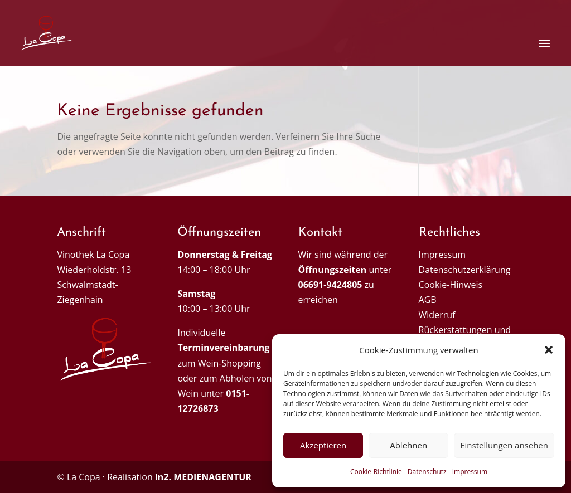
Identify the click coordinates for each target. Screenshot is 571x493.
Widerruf (437, 315)
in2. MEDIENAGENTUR (203, 477)
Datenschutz (427, 471)
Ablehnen (408, 445)
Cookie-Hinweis (451, 285)
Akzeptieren (323, 445)
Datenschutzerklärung (465, 269)
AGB (428, 300)
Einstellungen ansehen (504, 445)
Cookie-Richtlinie (376, 471)
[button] (548, 349)
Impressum (469, 471)
